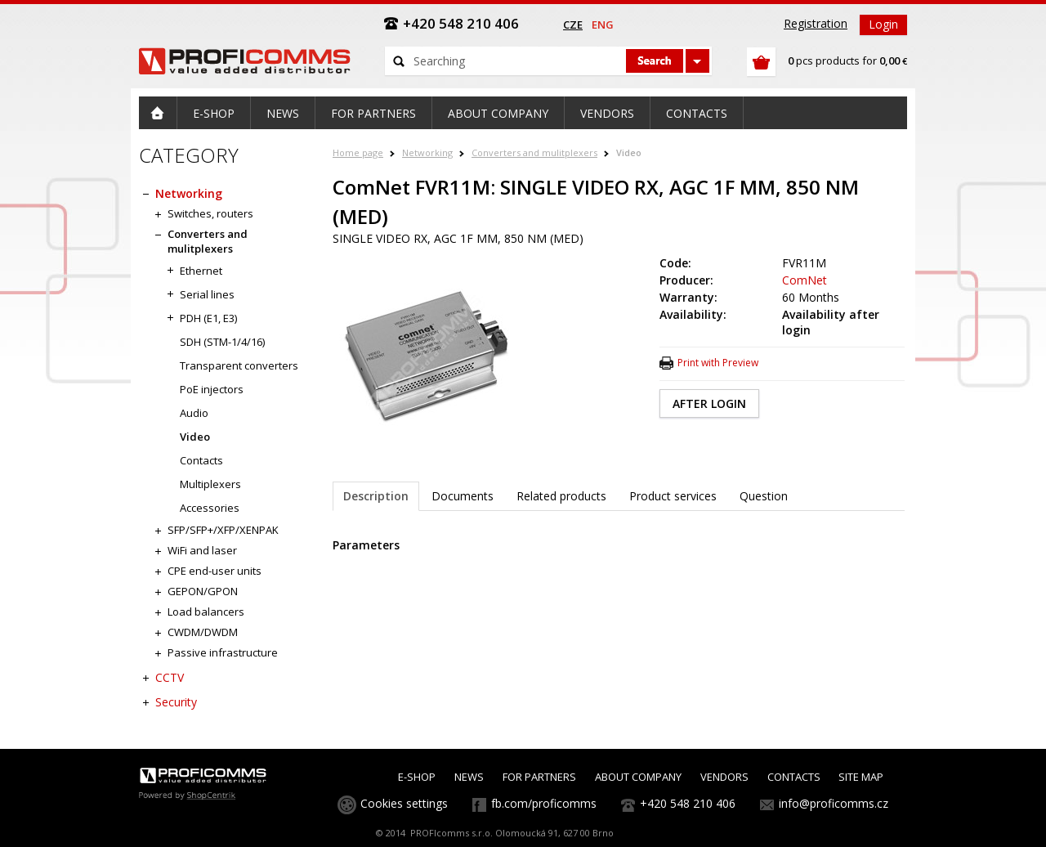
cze (573, 24)
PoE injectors (212, 389)
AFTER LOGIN (709, 403)
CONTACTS (793, 776)
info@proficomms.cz (833, 803)
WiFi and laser (202, 550)
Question (764, 496)
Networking (427, 152)
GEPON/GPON (203, 591)
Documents (462, 496)
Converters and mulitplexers (534, 152)
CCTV (169, 677)
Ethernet (201, 270)
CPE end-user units (215, 570)
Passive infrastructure (223, 652)
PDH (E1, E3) (208, 318)
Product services (673, 496)
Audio (194, 413)
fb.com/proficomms (544, 803)
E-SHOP (417, 776)
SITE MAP (860, 776)
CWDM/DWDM (203, 632)
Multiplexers (210, 484)
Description (376, 496)
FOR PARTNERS (539, 776)
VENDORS (724, 776)
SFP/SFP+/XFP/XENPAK (223, 529)
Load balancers (206, 611)
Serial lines (207, 294)
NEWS (469, 776)
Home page (358, 152)
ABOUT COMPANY (638, 776)
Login (883, 24)
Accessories (209, 507)
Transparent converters (239, 365)
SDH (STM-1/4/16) (222, 341)
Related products (561, 496)
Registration (815, 23)
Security (176, 702)
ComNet (804, 280)
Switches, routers (210, 213)
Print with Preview (717, 363)
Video (628, 152)
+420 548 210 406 (687, 803)
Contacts (201, 460)
